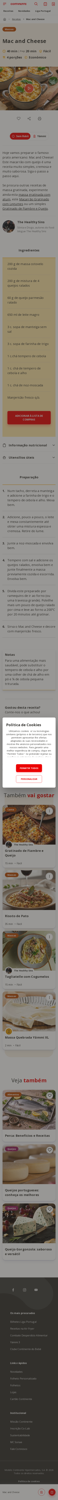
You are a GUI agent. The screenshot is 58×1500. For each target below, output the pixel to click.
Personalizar (29, 779)
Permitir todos (29, 768)
